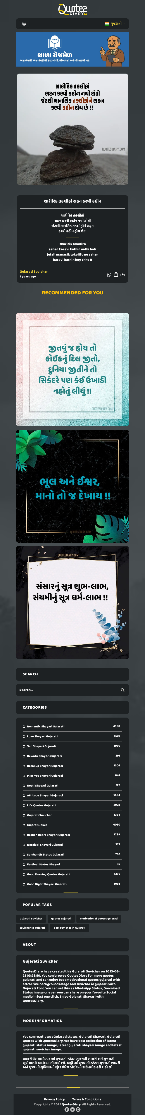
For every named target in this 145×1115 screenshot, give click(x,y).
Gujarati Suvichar (34, 272)
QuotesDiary (71, 1104)
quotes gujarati (61, 918)
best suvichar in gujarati (69, 928)
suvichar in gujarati (32, 928)
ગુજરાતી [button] (113, 24)
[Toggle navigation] (24, 24)
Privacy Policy (54, 1099)
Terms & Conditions (86, 1099)
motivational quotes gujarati (99, 918)
